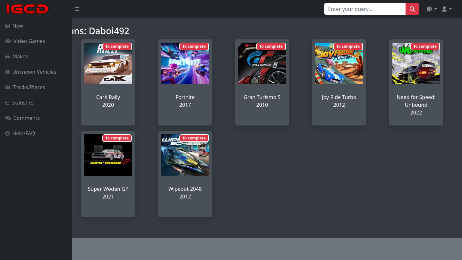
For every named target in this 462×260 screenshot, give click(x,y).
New (14, 25)
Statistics (19, 102)
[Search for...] (365, 9)
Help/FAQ (20, 133)
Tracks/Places (25, 87)
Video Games (25, 41)
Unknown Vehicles (30, 71)
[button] (432, 9)
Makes (16, 56)
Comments (22, 118)
